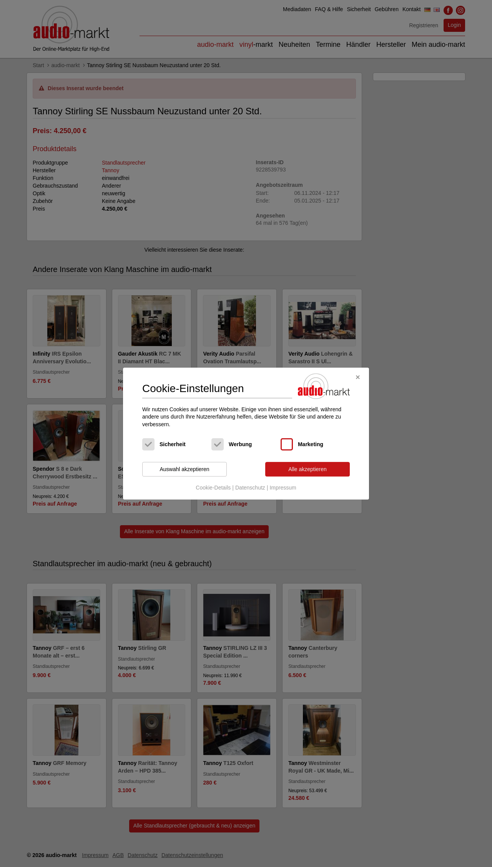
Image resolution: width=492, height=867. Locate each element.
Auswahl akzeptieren (184, 469)
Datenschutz (250, 488)
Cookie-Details (213, 488)
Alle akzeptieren (307, 469)
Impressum (282, 488)
